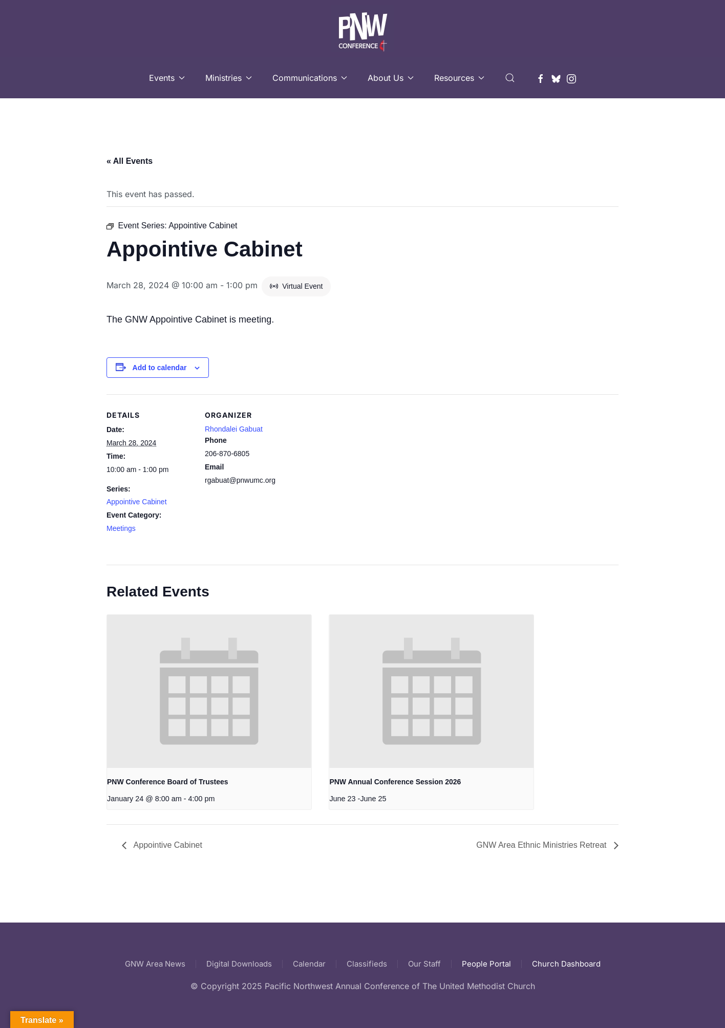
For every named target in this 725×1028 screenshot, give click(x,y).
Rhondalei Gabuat (234, 429)
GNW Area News (155, 964)
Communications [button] (309, 78)
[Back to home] (362, 28)
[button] (510, 77)
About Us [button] (391, 78)
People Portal (486, 964)
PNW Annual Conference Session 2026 (395, 782)
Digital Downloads (239, 964)
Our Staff (424, 964)
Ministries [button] (228, 78)
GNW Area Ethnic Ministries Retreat (542, 845)
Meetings (121, 528)
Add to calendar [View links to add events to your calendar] (160, 367)
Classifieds (367, 964)
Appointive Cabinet (136, 502)
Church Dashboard (566, 964)
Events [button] (167, 78)
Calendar (309, 964)
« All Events (129, 161)
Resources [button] (459, 78)
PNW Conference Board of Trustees (167, 782)
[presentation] (209, 691)
